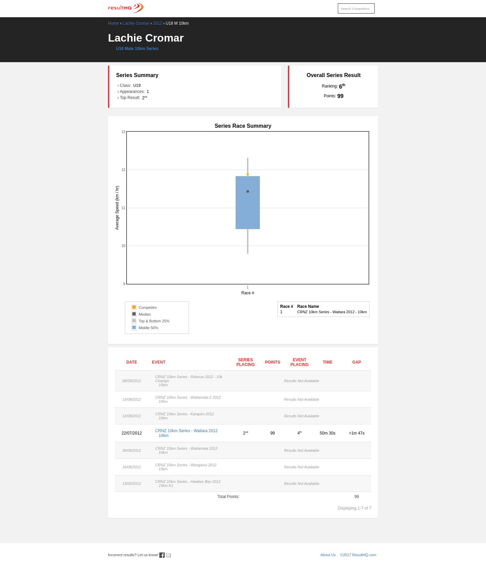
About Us (328, 555)
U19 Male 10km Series (137, 48)
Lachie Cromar (136, 23)
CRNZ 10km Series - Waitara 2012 (190, 433)
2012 (157, 23)
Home (113, 23)
